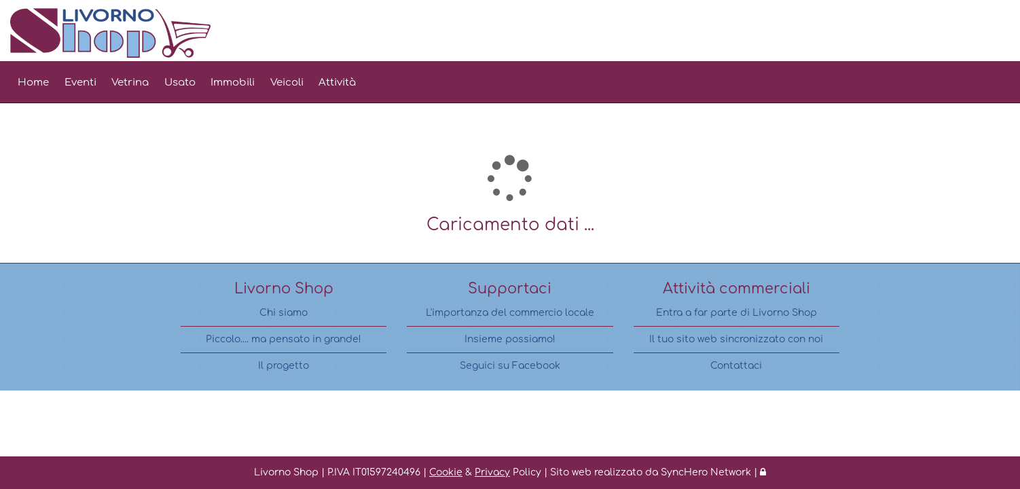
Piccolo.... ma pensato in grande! (283, 339)
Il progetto (283, 366)
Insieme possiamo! (510, 339)
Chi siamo (283, 313)
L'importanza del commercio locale (510, 313)
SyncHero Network (706, 472)
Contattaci (736, 366)
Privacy (492, 472)
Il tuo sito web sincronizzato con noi (736, 339)
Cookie (445, 472)
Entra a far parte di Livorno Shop (736, 313)
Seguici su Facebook (510, 366)
